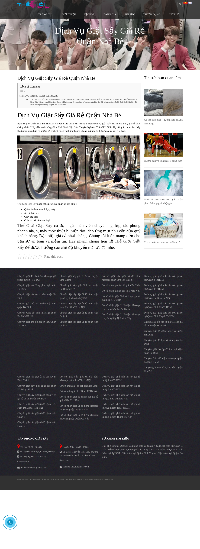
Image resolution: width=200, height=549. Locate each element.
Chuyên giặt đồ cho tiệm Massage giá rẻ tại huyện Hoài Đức (36, 278)
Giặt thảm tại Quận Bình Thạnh (139, 453)
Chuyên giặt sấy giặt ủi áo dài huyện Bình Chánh (79, 278)
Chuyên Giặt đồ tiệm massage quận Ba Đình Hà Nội (36, 314)
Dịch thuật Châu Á (63, 479)
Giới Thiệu (69, 14)
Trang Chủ (45, 14)
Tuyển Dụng (151, 14)
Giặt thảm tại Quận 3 (166, 449)
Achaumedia (89, 479)
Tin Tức (130, 14)
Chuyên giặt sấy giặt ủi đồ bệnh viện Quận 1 (79, 314)
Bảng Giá (110, 14)
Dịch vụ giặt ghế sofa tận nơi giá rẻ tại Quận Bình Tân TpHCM (163, 305)
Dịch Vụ (89, 14)
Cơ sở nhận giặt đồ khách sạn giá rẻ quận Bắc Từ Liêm (121, 298)
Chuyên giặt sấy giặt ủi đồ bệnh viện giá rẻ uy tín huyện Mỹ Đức (79, 296)
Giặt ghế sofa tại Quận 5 (114, 449)
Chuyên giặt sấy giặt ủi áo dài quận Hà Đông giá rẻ (79, 287)
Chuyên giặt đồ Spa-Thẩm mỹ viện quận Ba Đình (36, 305)
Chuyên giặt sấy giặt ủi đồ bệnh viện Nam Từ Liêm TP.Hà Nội (79, 305)
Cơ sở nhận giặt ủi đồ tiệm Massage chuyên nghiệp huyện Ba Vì (121, 307)
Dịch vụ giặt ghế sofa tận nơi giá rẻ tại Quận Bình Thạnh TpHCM (163, 314)
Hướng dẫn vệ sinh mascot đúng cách (163, 161)
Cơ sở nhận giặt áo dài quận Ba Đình (121, 285)
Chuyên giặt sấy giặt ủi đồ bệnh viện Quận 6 (79, 324)
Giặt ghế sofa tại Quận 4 (141, 449)
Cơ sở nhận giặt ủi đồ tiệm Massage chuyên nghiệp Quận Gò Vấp (121, 316)
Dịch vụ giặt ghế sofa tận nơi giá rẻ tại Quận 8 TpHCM (163, 278)
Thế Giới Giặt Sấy (67, 127)
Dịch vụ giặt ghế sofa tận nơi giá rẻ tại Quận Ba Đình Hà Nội (163, 296)
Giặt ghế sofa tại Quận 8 (115, 446)
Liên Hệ (174, 14)
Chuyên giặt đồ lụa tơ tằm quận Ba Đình (36, 296)
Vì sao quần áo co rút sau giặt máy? (162, 242)
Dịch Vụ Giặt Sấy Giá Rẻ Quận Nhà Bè (39, 96)
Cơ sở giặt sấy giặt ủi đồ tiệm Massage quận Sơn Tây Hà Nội (121, 278)
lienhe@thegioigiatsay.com (32, 467)
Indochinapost (108, 479)
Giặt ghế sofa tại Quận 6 (169, 446)
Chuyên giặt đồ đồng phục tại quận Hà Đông (36, 287)
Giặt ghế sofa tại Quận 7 (142, 446)
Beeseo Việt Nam (41, 479)
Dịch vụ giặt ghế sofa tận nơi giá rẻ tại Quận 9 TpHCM (163, 287)
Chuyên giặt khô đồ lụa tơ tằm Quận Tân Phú (36, 324)
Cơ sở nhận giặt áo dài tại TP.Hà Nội (121, 290)
